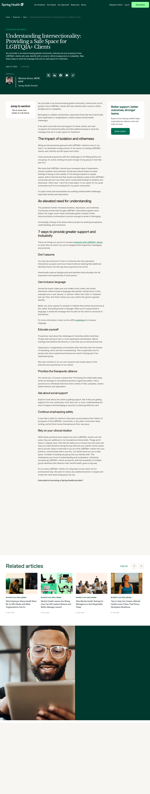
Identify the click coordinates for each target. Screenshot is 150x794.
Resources (75, 5)
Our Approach (63, 5)
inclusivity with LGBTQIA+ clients (88, 243)
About (83, 5)
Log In (126, 5)
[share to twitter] (48, 75)
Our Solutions (39, 5)
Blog (24, 17)
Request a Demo (116, 5)
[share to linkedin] (54, 75)
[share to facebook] (60, 75)
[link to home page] (13, 4)
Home (8, 17)
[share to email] (66, 75)
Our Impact (51, 5)
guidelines (80, 321)
